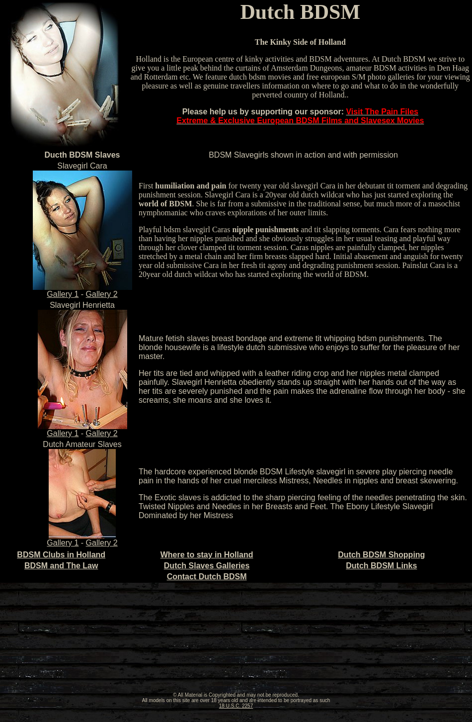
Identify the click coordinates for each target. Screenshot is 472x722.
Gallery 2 (102, 294)
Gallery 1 (82, 290)
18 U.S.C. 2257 (236, 706)
